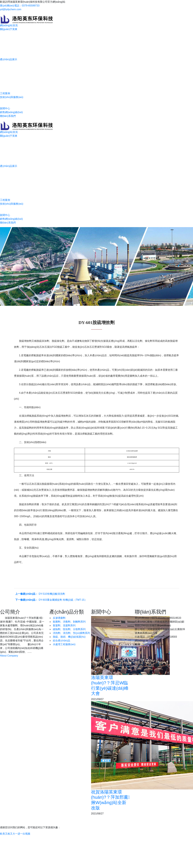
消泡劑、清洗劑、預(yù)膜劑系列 (71, 633)
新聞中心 (5, 108)
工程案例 (5, 93)
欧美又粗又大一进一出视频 (15, 833)
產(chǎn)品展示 (8, 59)
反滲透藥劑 (59, 618)
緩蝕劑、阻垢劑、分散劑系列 (69, 629)
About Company (9, 655)
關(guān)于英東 (8, 29)
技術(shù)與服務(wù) (11, 97)
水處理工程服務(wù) (64, 644)
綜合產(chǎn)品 (61, 640)
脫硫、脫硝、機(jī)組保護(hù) (69, 636)
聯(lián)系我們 (8, 116)
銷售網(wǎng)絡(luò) (11, 112)
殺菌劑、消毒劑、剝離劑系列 (69, 621)
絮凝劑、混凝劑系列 (64, 625)
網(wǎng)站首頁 (9, 25)
